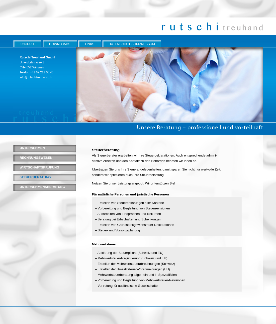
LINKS (89, 44)
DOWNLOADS (59, 44)
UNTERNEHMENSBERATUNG (42, 187)
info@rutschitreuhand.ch (36, 77)
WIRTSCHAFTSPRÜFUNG (39, 167)
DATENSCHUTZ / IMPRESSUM (132, 44)
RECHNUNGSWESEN (36, 158)
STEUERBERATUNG (35, 177)
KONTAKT (27, 44)
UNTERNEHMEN (32, 148)
